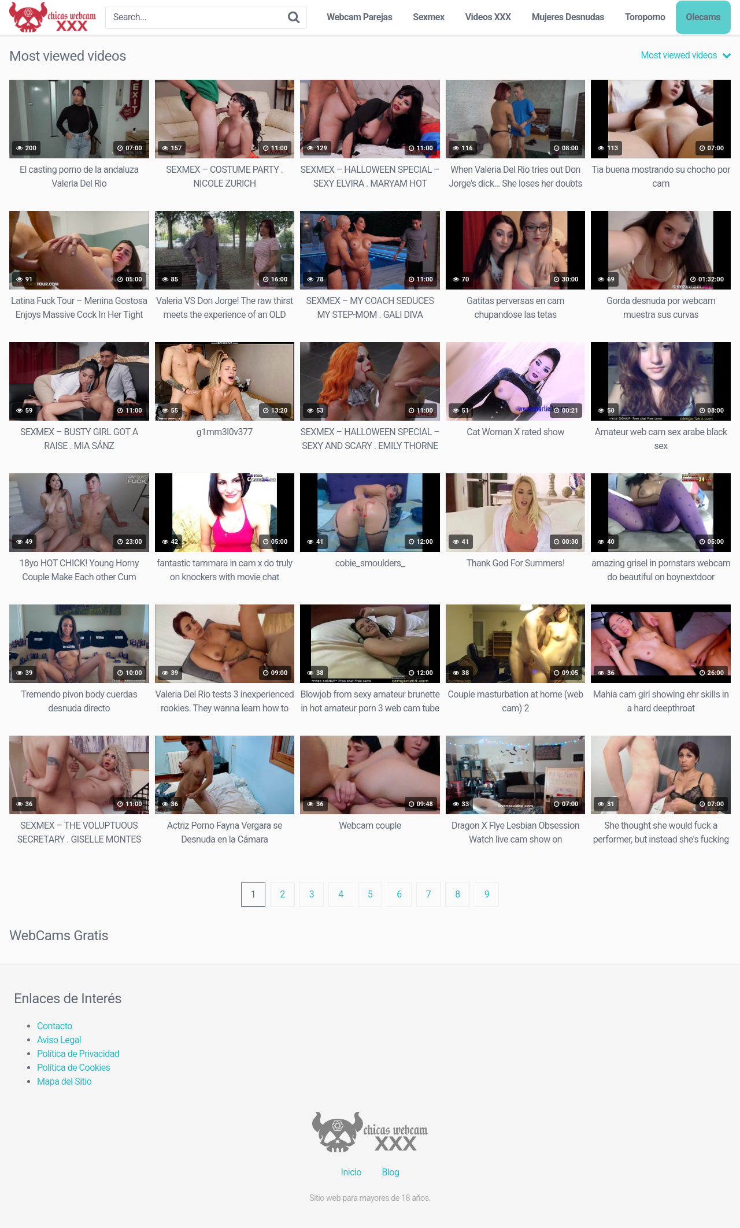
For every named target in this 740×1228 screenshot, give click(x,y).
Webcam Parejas (359, 17)
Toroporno (645, 17)
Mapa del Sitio (64, 1081)
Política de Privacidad (78, 1053)
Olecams (703, 17)
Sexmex (428, 17)
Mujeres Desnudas (568, 17)
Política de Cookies (73, 1067)
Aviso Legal (59, 1039)
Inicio (351, 1172)
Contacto (54, 1026)
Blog (390, 1172)
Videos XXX (488, 17)
